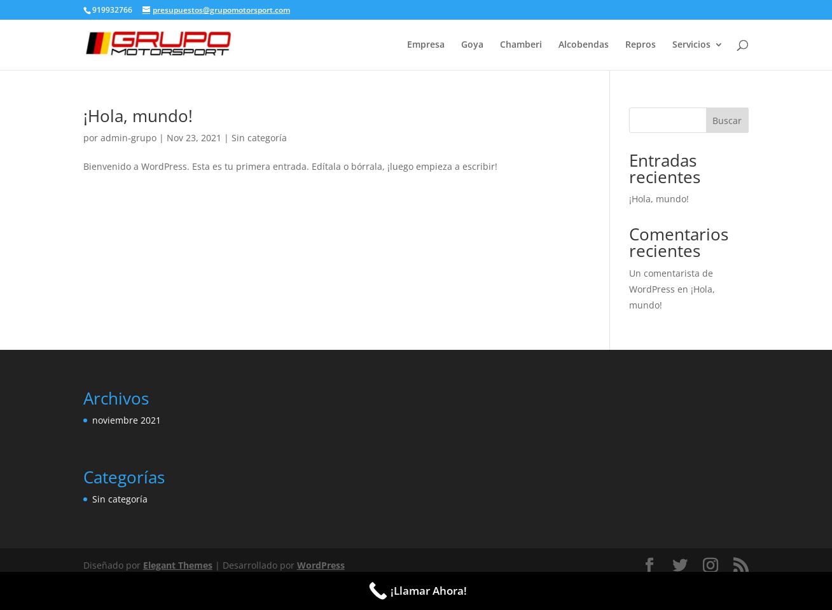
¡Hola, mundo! (138, 115)
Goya (472, 45)
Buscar (727, 120)
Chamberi (521, 45)
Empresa (426, 45)
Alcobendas (583, 45)
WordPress (321, 565)
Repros (640, 45)
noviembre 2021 (126, 420)
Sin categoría (259, 138)
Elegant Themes (177, 565)
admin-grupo (128, 138)
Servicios (691, 45)
